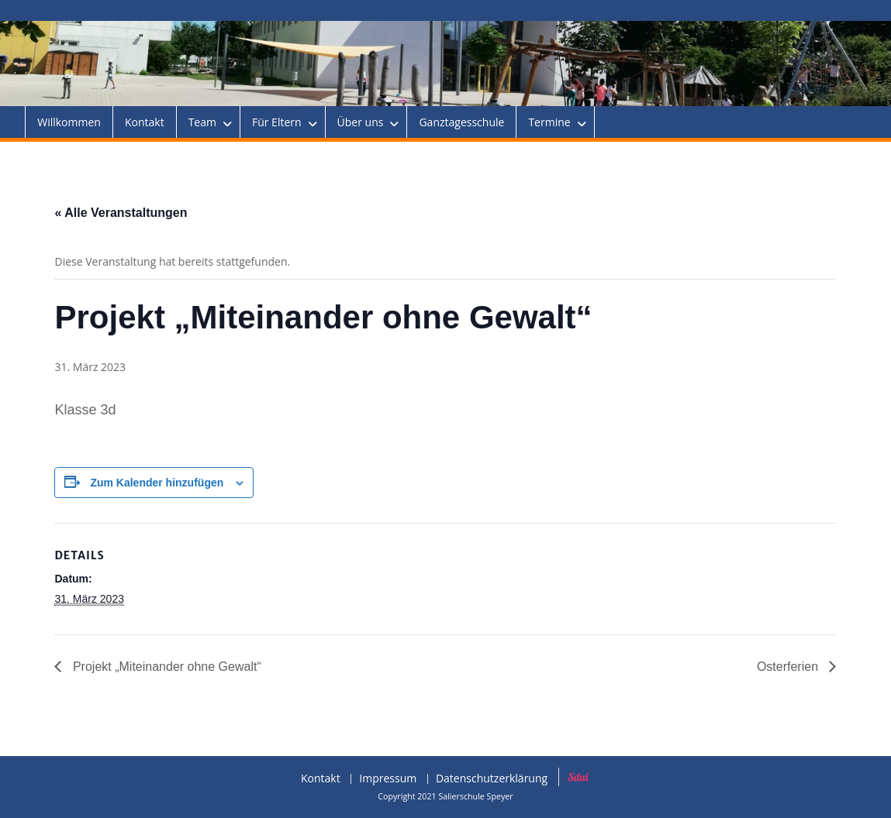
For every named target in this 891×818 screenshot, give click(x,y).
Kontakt (144, 122)
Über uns (360, 122)
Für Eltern (277, 122)
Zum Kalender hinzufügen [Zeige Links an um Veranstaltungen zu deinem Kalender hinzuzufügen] (156, 482)
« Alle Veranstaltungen (120, 212)
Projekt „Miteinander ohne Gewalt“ (165, 666)
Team (202, 122)
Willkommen (69, 122)
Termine (549, 122)
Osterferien (789, 666)
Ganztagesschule (461, 122)
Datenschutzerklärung (491, 779)
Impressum (387, 779)
